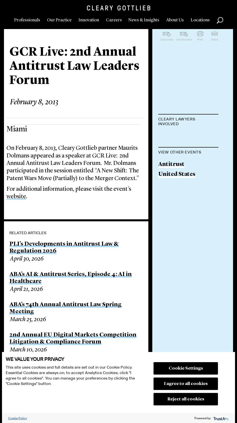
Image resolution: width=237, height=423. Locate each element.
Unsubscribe (184, 39)
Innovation (89, 20)
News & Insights (143, 20)
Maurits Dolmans (182, 136)
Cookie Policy (17, 418)
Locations (200, 20)
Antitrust (171, 198)
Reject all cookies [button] (185, 399)
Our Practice (59, 20)
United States (176, 209)
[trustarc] (220, 418)
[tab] (188, 122)
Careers (114, 20)
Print (200, 39)
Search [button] (220, 20)
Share (214, 39)
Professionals (27, 20)
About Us (175, 20)
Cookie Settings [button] (186, 368)
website (16, 197)
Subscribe (166, 39)
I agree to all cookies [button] (186, 384)
